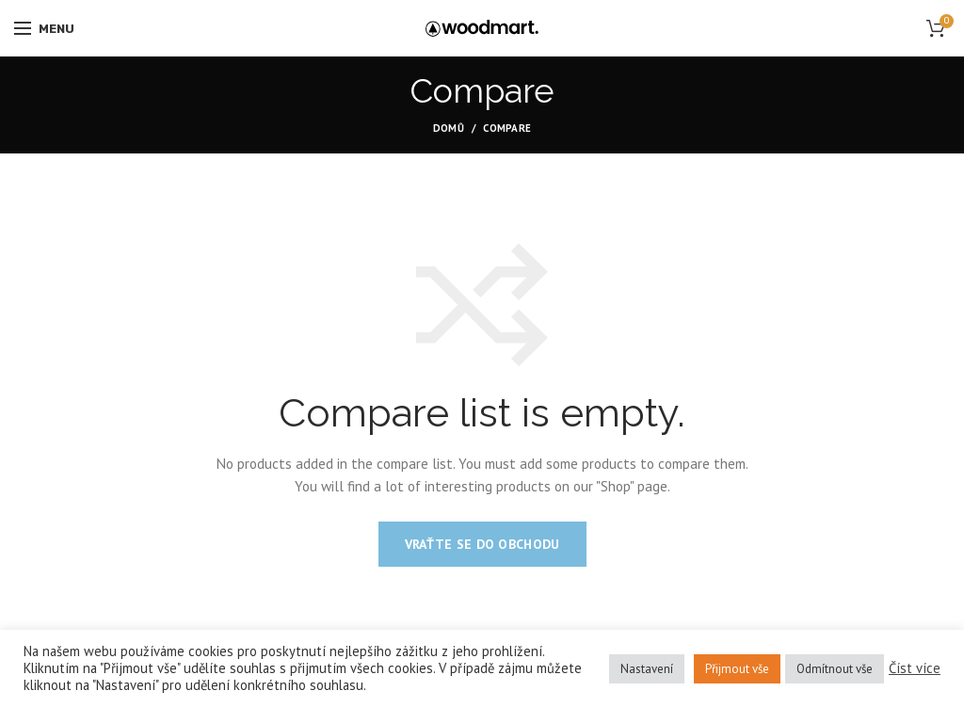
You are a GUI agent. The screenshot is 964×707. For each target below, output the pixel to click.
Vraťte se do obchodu (482, 544)
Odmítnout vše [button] (834, 669)
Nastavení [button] (646, 669)
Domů (448, 128)
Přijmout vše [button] (737, 669)
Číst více (914, 668)
